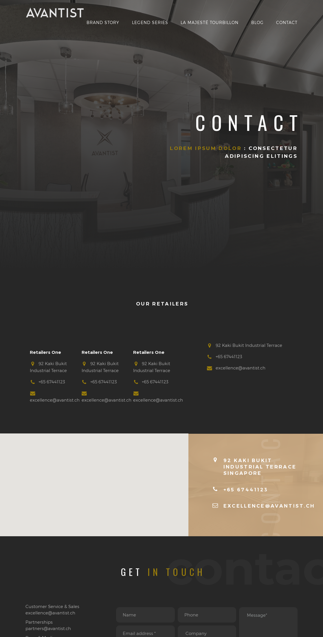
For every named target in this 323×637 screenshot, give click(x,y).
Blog (257, 22)
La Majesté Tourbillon (209, 22)
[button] (94, 479)
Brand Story (103, 22)
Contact (287, 22)
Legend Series (150, 22)
